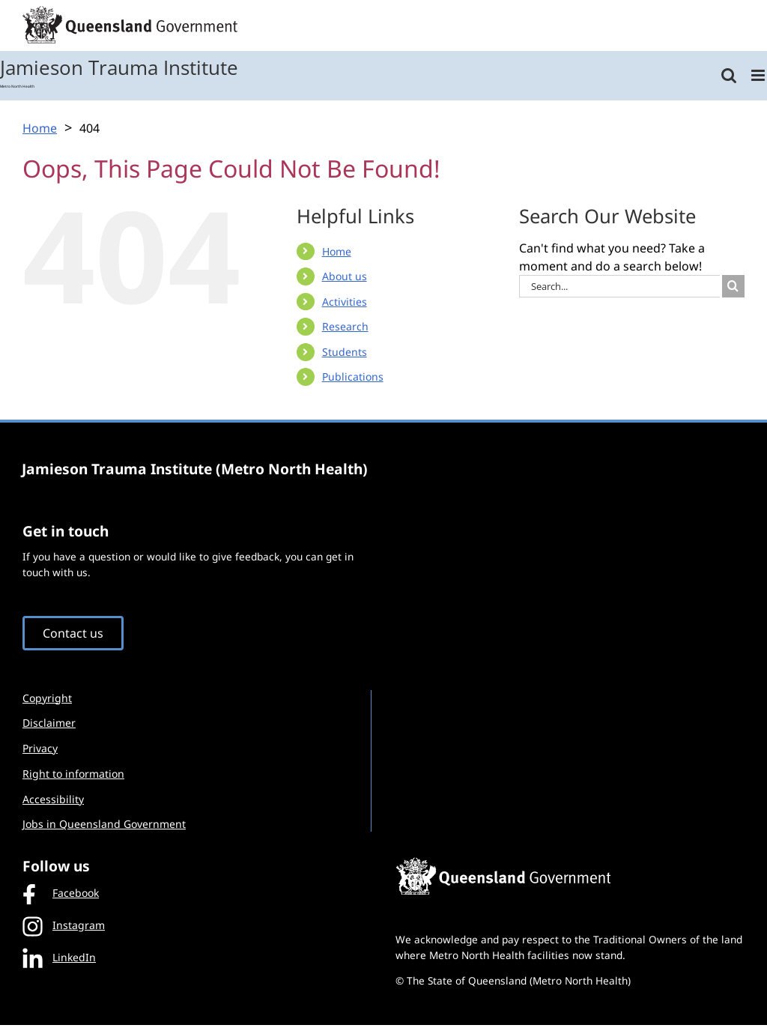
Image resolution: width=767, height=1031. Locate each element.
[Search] (733, 286)
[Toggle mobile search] (728, 75)
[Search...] (619, 286)
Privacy (40, 748)
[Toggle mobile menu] (759, 75)
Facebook (60, 893)
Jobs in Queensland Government (104, 824)
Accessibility (53, 799)
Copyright (47, 698)
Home (336, 251)
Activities (344, 301)
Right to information (73, 774)
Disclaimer (49, 723)
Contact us (73, 633)
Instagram (63, 925)
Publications (353, 376)
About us (344, 276)
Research (345, 326)
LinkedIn (59, 957)
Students (344, 352)
